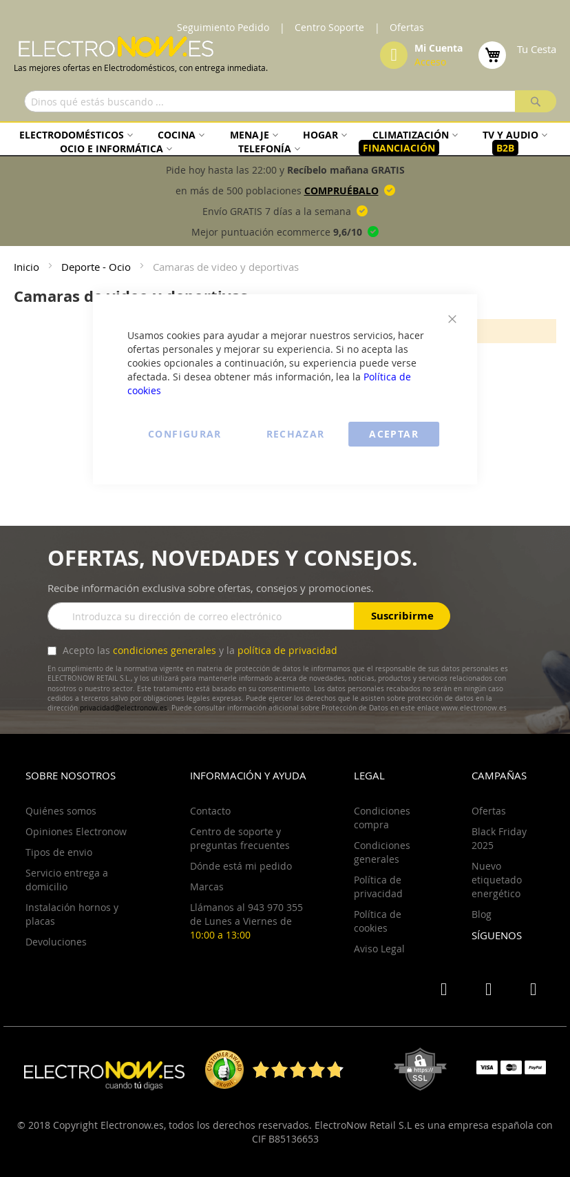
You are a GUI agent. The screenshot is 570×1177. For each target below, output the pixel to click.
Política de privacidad (378, 886)
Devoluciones (56, 941)
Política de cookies (377, 921)
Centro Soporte (329, 27)
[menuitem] (74, 134)
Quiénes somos (60, 810)
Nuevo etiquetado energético (497, 879)
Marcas (207, 886)
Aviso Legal (379, 948)
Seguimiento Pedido (223, 27)
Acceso (430, 61)
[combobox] (290, 101)
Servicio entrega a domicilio (66, 879)
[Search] (535, 101)
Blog (482, 914)
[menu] (285, 141)
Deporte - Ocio (97, 267)
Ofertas (407, 27)
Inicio (28, 267)
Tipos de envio (58, 852)
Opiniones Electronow (76, 831)
